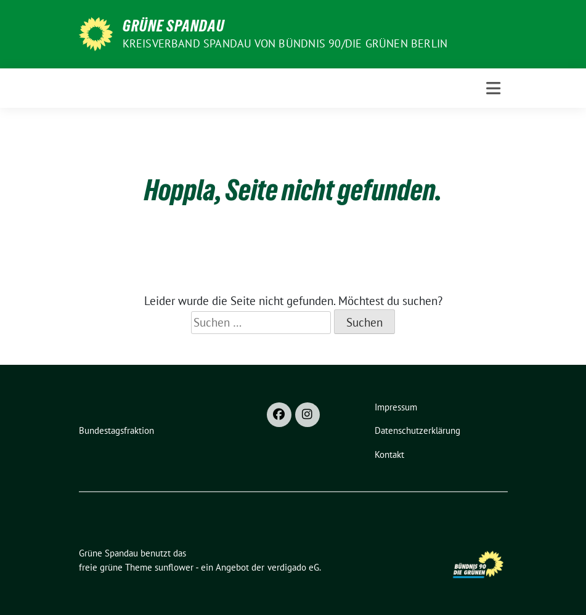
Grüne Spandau (174, 26)
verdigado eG (293, 567)
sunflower (174, 567)
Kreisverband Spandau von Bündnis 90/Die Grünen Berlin (285, 43)
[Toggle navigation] (493, 88)
